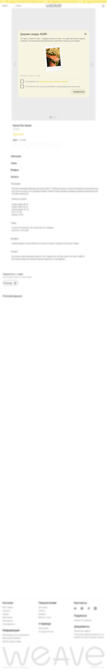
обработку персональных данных (53, 81)
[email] (53, 75)
